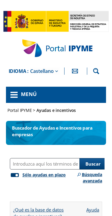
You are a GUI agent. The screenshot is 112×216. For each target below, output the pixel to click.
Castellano (42, 71)
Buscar (93, 164)
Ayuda (92, 208)
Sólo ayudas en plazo (44, 175)
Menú (29, 94)
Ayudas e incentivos (56, 110)
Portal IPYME (20, 110)
